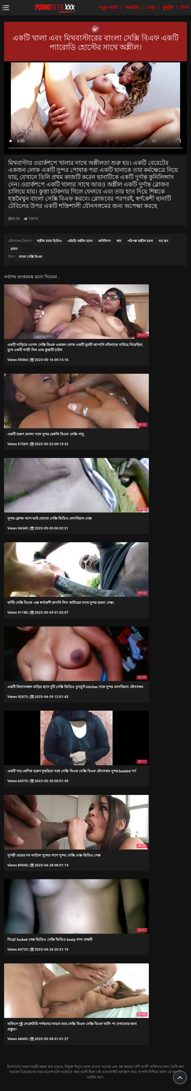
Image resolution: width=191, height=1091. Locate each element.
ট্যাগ (185, 7)
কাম (118, 241)
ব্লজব (14, 249)
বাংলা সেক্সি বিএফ (30, 257)
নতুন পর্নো (109, 7)
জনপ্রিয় (132, 7)
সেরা (151, 7)
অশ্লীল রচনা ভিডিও (49, 241)
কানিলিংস (104, 241)
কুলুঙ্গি (168, 7)
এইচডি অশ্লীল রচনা (80, 241)
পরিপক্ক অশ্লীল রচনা (140, 241)
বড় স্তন (163, 241)
